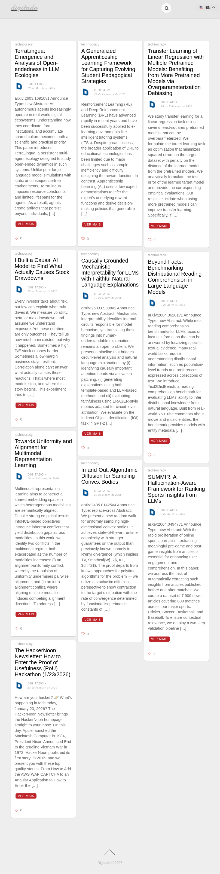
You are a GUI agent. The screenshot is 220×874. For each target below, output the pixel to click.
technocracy (24, 44)
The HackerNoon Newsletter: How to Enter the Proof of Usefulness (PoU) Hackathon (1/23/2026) (43, 662)
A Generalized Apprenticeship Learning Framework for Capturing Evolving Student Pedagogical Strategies (108, 66)
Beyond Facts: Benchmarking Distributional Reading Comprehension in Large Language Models (174, 277)
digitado (36, 84)
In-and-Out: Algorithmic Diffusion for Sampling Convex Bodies (109, 476)
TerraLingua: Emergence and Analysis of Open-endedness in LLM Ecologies (37, 63)
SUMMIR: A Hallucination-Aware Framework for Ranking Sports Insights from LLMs (176, 489)
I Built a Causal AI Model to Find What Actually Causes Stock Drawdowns (42, 269)
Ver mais (26, 224)
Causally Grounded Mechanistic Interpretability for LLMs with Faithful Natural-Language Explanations (110, 273)
